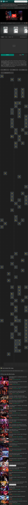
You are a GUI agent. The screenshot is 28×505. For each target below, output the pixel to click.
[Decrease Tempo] (1, 23)
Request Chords (12, 465)
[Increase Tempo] (6, 23)
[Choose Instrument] (12, 37)
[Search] (26, 1)
